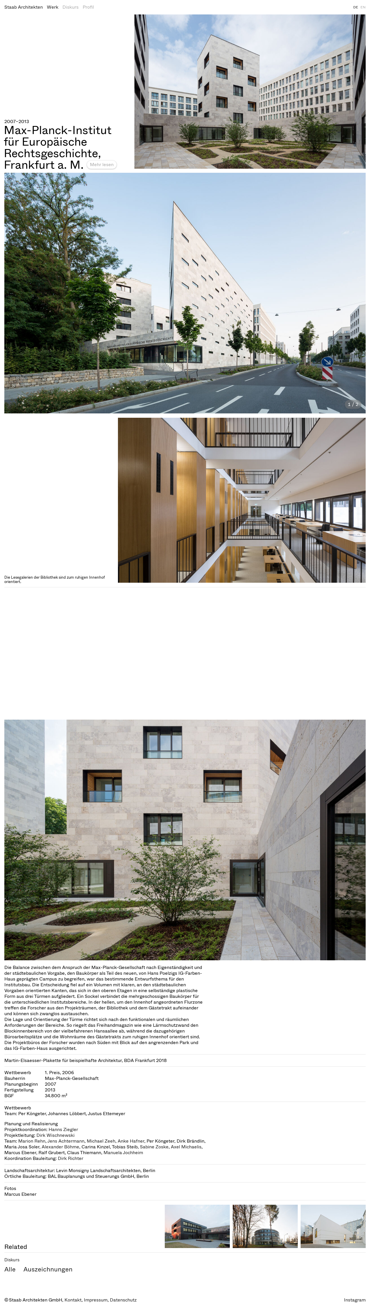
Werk (52, 7)
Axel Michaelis (186, 1146)
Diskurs (70, 7)
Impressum (96, 1300)
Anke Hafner (131, 1141)
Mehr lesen (102, 164)
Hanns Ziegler (63, 1129)
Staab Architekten (23, 7)
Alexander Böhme (60, 1146)
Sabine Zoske (154, 1146)
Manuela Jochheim (123, 1152)
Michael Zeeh (101, 1141)
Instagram (355, 1300)
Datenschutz (123, 1300)
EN (363, 7)
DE (355, 7)
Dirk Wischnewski (55, 1135)
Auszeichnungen (48, 1269)
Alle (10, 1269)
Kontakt (73, 1300)
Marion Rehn (31, 1141)
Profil (88, 7)
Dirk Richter (70, 1158)
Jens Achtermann (65, 1141)
